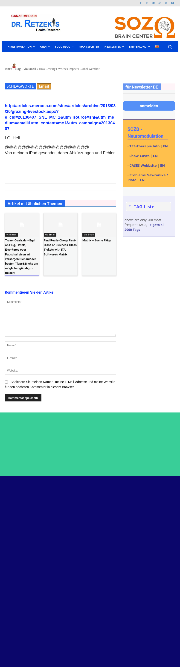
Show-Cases (139, 155)
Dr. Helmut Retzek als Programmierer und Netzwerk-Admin (115, 524)
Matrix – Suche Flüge (96, 240)
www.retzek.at (18, 624)
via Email (11, 234)
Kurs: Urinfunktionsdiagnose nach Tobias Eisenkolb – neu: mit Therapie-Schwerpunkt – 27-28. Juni (120, 540)
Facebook (160, 499)
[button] (169, 46)
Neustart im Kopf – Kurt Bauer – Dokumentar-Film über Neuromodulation (118, 509)
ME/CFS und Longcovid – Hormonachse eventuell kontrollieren (118, 557)
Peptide (106, 498)
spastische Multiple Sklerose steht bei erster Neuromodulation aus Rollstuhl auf (120, 593)
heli (23, 65)
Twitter (158, 505)
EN (165, 146)
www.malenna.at (20, 645)
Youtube (159, 512)
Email (44, 86)
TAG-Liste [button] (141, 207)
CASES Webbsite (143, 165)
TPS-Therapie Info (144, 146)
